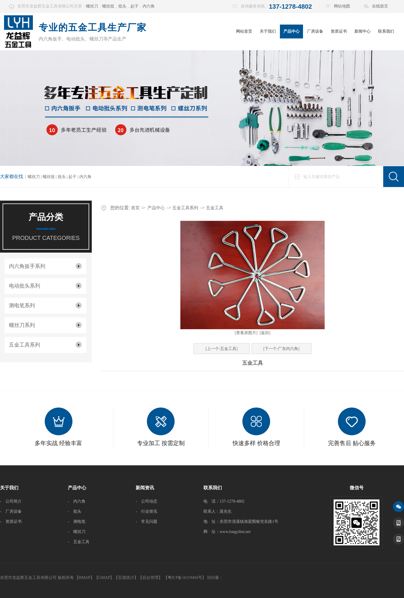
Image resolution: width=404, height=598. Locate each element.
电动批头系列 (24, 286)
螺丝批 (108, 6)
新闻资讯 (145, 487)
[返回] (265, 333)
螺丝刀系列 (22, 325)
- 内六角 (76, 501)
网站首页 (244, 31)
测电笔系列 (22, 305)
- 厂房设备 (11, 511)
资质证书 (339, 31)
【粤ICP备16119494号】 (185, 577)
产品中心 (291, 31)
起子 (134, 6)
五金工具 (214, 207)
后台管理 (150, 577)
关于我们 (268, 31)
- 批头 (74, 511)
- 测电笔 (76, 521)
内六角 (149, 6)
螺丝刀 (92, 6)
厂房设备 (315, 31)
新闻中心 (362, 31)
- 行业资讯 (146, 511)
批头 (122, 6)
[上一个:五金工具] (221, 349)
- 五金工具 (78, 542)
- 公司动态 (146, 501)
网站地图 (342, 6)
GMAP (104, 577)
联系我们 (386, 31)
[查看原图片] (246, 333)
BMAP (84, 577)
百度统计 (126, 577)
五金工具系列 (24, 345)
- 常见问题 (146, 521)
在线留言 (380, 6)
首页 (135, 207)
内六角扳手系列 (27, 266)
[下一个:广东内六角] (281, 349)
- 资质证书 (11, 521)
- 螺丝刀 (76, 532)
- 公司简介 (11, 501)
